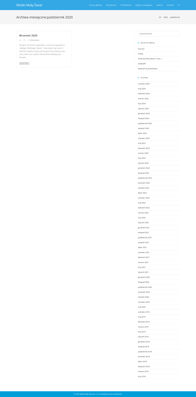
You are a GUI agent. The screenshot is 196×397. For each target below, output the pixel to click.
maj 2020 (142, 307)
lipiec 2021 (142, 247)
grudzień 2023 (144, 113)
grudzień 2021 (144, 227)
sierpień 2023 (143, 128)
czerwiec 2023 (144, 138)
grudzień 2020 (144, 277)
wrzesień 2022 (144, 183)
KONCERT (142, 63)
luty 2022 (142, 217)
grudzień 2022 (144, 168)
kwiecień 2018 (144, 366)
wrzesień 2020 (144, 292)
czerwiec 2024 (144, 83)
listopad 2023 (143, 118)
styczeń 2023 (143, 163)
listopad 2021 (143, 232)
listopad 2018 (143, 346)
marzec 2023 (143, 153)
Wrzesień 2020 (28, 35)
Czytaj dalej (24, 63)
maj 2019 (142, 317)
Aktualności (34, 40)
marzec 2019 (143, 327)
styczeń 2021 (143, 272)
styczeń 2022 (143, 222)
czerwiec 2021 (144, 252)
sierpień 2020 (143, 297)
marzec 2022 (143, 212)
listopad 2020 (143, 282)
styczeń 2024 (143, 108)
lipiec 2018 (142, 361)
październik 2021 (145, 237)
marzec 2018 (143, 371)
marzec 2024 (143, 98)
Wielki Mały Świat (29, 5)
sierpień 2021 (143, 242)
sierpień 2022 (143, 188)
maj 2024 (142, 88)
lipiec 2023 (142, 133)
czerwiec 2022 (144, 198)
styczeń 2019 (143, 336)
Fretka (140, 53)
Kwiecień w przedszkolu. (148, 68)
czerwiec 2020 (144, 302)
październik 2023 (145, 123)
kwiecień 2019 (144, 322)
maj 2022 (142, 202)
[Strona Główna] (160, 17)
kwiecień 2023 (144, 148)
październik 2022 (145, 178)
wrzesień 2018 (144, 356)
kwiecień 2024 (144, 93)
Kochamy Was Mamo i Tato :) (150, 58)
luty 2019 (142, 331)
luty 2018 (142, 376)
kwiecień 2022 (144, 207)
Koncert (141, 49)
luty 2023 (142, 158)
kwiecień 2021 (144, 257)
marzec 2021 (143, 262)
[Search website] (179, 5)
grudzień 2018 (144, 341)
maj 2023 (142, 143)
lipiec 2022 (142, 193)
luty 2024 (142, 103)
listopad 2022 (143, 173)
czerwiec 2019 (144, 312)
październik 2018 (145, 351)
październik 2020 (145, 287)
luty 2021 (142, 267)
